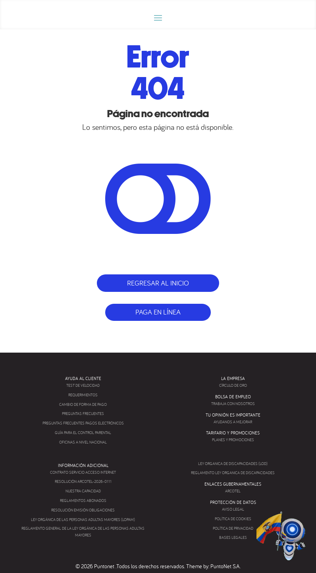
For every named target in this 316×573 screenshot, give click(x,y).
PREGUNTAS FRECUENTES (83, 413)
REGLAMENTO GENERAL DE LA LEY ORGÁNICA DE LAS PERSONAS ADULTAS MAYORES (83, 532)
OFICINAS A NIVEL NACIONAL (83, 442)
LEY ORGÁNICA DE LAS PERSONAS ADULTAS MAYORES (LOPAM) (83, 519)
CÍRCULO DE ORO (233, 385)
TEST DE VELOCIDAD (83, 385)
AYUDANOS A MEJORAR (233, 421)
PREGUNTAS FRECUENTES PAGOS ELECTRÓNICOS (83, 423)
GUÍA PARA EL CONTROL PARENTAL (83, 432)
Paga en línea (158, 311)
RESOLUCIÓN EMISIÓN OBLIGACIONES (83, 510)
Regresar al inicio (158, 282)
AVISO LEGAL (233, 509)
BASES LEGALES (233, 537)
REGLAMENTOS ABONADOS (83, 500)
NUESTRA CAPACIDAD (83, 491)
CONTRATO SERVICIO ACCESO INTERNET (83, 472)
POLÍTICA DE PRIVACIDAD (233, 528)
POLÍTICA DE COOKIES (233, 518)
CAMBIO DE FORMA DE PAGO (83, 404)
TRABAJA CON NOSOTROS (233, 403)
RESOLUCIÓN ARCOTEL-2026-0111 (83, 481)
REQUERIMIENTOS (83, 394)
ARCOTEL (233, 491)
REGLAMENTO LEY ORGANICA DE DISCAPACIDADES (233, 472)
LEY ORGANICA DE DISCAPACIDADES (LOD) (233, 463)
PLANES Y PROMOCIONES (233, 439)
